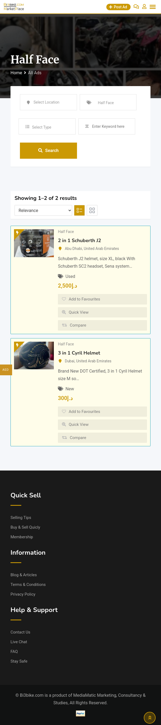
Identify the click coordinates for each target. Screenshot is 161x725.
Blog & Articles (23, 574)
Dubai (70, 361)
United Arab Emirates (101, 248)
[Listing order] (43, 210)
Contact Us (20, 632)
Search (48, 150)
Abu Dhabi (73, 248)
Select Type (41, 127)
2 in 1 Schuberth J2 (79, 240)
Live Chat (18, 641)
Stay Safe (18, 661)
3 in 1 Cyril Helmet (79, 353)
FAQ (14, 651)
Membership (21, 537)
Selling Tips (20, 517)
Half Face (66, 231)
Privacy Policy (22, 594)
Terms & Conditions (28, 584)
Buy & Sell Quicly (25, 527)
